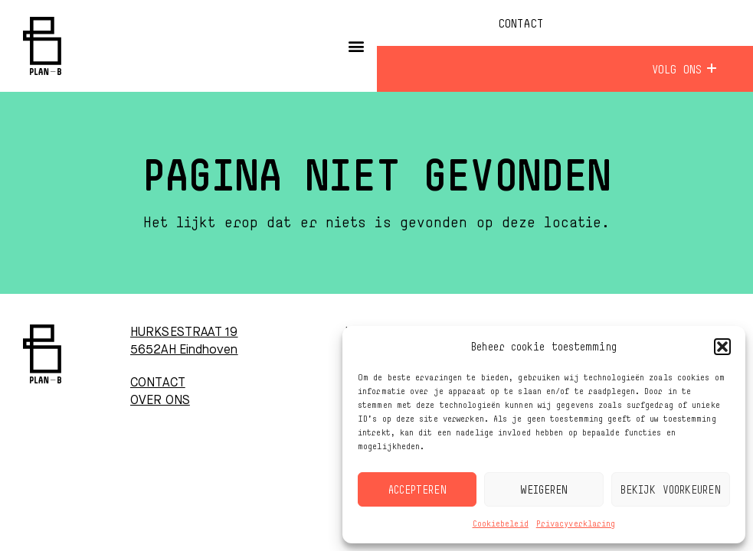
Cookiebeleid (501, 523)
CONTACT (157, 383)
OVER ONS (160, 401)
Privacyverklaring (576, 523)
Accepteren (417, 489)
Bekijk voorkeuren (670, 489)
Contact (520, 23)
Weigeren (544, 489)
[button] (722, 346)
